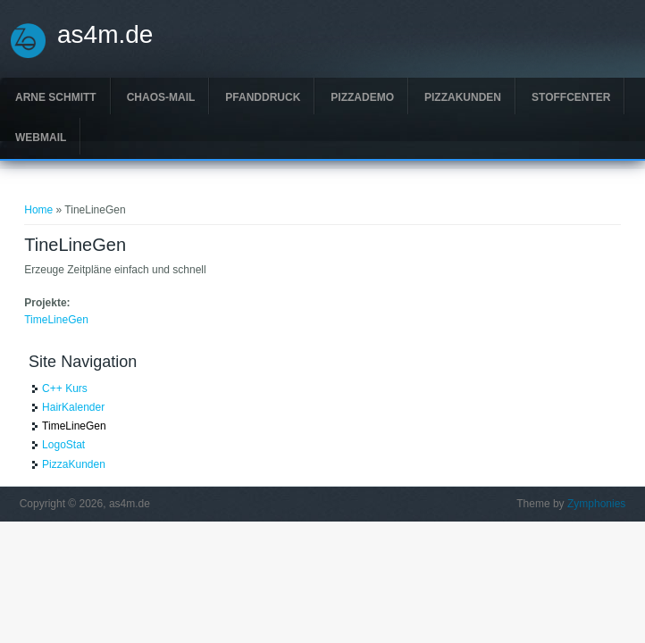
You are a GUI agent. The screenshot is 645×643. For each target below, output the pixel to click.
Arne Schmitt (55, 97)
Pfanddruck (262, 97)
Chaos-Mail (161, 97)
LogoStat (63, 444)
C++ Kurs (65, 388)
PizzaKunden (462, 97)
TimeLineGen (56, 319)
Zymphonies (596, 503)
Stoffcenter (571, 97)
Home (38, 210)
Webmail (40, 137)
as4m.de (105, 34)
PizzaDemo (362, 97)
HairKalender (73, 407)
